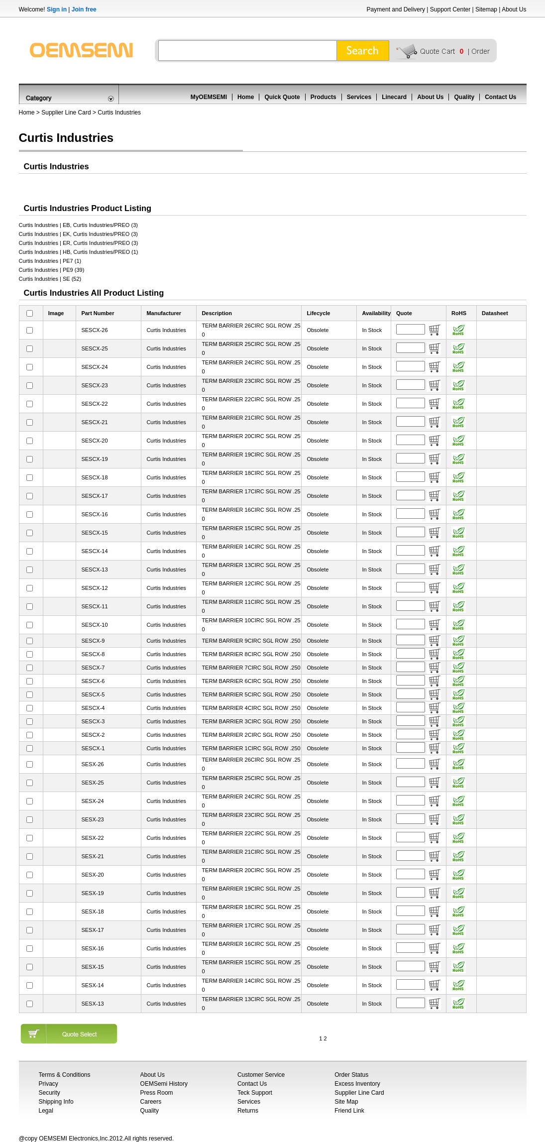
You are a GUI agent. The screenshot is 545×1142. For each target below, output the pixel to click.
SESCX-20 (94, 441)
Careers (151, 1101)
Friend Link (349, 1110)
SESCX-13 (94, 569)
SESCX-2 (93, 735)
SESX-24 (92, 801)
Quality (464, 97)
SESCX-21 (94, 422)
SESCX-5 (93, 694)
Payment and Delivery (396, 9)
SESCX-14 (94, 551)
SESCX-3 (93, 721)
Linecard (394, 97)
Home (245, 97)
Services (359, 97)
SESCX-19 (94, 459)
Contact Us (500, 97)
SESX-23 (92, 819)
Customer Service (261, 1074)
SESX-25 (92, 783)
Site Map (346, 1101)
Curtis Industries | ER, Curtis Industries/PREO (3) (78, 243)
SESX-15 (92, 967)
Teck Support (254, 1092)
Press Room (156, 1092)
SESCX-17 (94, 496)
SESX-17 (92, 930)
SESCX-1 (93, 748)
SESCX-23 (94, 385)
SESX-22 (92, 838)
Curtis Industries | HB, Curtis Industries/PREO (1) (78, 252)
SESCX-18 (94, 477)
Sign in (57, 9)
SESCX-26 (94, 330)
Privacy (48, 1083)
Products (323, 97)
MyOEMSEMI (209, 97)
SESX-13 (92, 1004)
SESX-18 (92, 911)
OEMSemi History (164, 1083)
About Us (514, 9)
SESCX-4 (93, 708)
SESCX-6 (93, 681)
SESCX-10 (94, 625)
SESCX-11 (94, 606)
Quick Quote (282, 97)
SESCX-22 (94, 404)
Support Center (450, 9)
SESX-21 (92, 856)
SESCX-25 (94, 348)
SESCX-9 (93, 641)
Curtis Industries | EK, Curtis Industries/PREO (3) (78, 234)
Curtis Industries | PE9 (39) (52, 270)
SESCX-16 (94, 514)
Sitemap (486, 9)
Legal (46, 1110)
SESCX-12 (94, 588)
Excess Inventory (357, 1083)
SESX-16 (92, 948)
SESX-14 (92, 985)
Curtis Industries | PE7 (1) (50, 261)
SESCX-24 (94, 367)
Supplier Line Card (66, 112)
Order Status (351, 1074)
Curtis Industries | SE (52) (50, 279)
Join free (84, 9)
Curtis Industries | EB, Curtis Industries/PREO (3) (78, 225)
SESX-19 (92, 893)
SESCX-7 (93, 668)
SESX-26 (92, 764)
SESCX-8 (93, 654)
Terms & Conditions (65, 1074)
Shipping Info (56, 1101)
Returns (247, 1110)
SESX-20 (92, 875)
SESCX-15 (94, 533)
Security (49, 1092)
